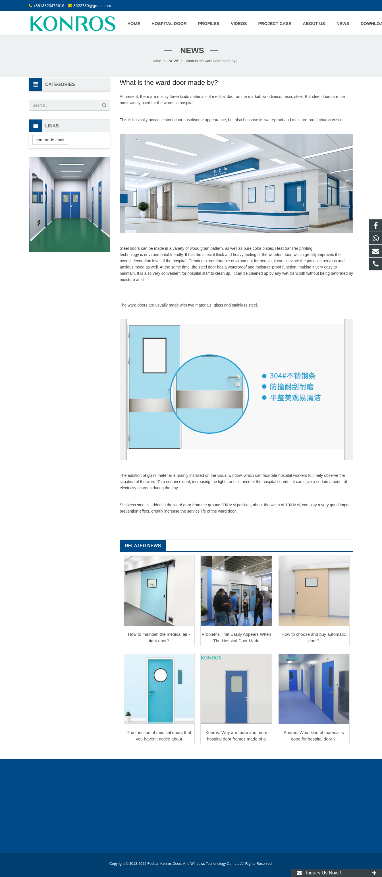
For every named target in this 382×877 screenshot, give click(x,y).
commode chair (50, 139)
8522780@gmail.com (92, 5)
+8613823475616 (48, 5)
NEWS (191, 50)
